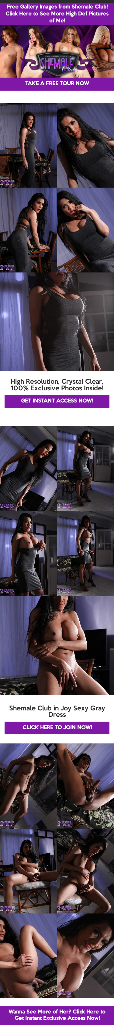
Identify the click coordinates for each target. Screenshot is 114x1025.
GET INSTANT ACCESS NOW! (57, 401)
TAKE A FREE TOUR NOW (57, 84)
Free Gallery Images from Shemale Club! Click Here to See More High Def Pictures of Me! (57, 14)
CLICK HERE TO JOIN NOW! (57, 728)
